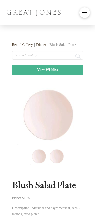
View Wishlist (47, 70)
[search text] (47, 55)
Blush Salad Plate (62, 45)
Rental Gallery (22, 45)
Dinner (41, 45)
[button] (84, 12)
